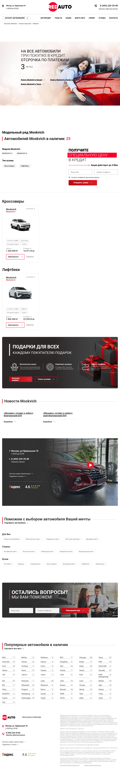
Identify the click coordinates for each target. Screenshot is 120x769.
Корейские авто (66, 551)
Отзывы (102, 18)
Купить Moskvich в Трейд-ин (61, 79)
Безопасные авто (33, 539)
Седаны (21, 564)
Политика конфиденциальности (69, 765)
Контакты (113, 18)
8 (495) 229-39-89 (109, 6)
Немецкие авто (47, 551)
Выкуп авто (80, 18)
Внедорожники (69, 564)
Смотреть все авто (12, 648)
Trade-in (58, 18)
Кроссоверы (9, 166)
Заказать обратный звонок (108, 9)
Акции (68, 18)
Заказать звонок (18, 462)
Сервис (92, 18)
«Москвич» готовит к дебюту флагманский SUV (18, 414)
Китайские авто (10, 551)
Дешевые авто (92, 539)
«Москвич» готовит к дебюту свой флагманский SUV (58, 414)
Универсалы (35, 564)
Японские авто (29, 551)
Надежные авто (52, 539)
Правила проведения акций (92, 765)
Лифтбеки (25, 166)
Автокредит (46, 18)
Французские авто (86, 551)
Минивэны (100, 564)
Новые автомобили (12, 539)
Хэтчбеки (7, 564)
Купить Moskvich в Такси (31, 84)
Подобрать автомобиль (15, 523)
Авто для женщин (72, 539)
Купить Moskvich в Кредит (31, 79)
